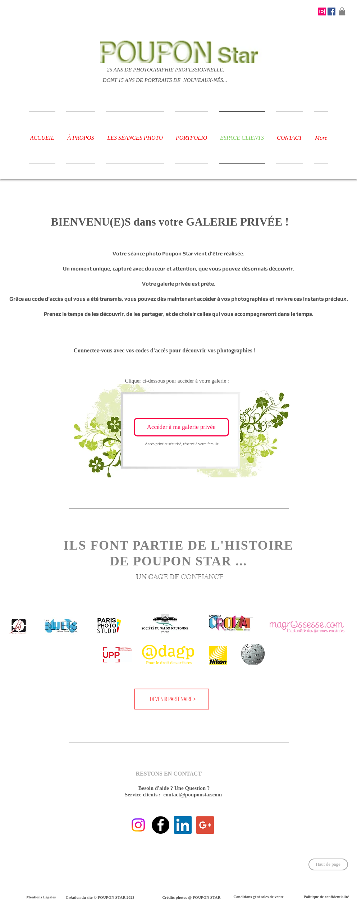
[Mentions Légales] (41, 897)
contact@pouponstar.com (192, 794)
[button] (342, 11)
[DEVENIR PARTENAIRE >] (173, 699)
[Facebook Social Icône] (331, 11)
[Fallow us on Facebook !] (160, 825)
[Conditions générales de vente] (258, 897)
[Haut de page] (328, 864)
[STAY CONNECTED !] (322, 11)
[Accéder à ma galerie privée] (181, 427)
